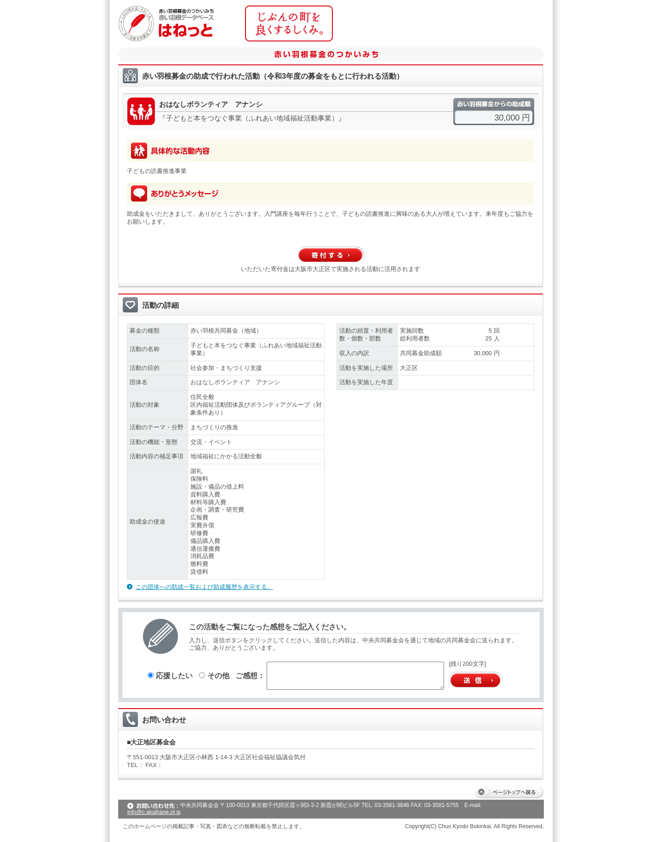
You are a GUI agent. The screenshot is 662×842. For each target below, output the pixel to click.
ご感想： (250, 675)
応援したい (170, 675)
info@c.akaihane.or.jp (154, 812)
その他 (214, 675)
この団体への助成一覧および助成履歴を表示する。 (204, 586)
